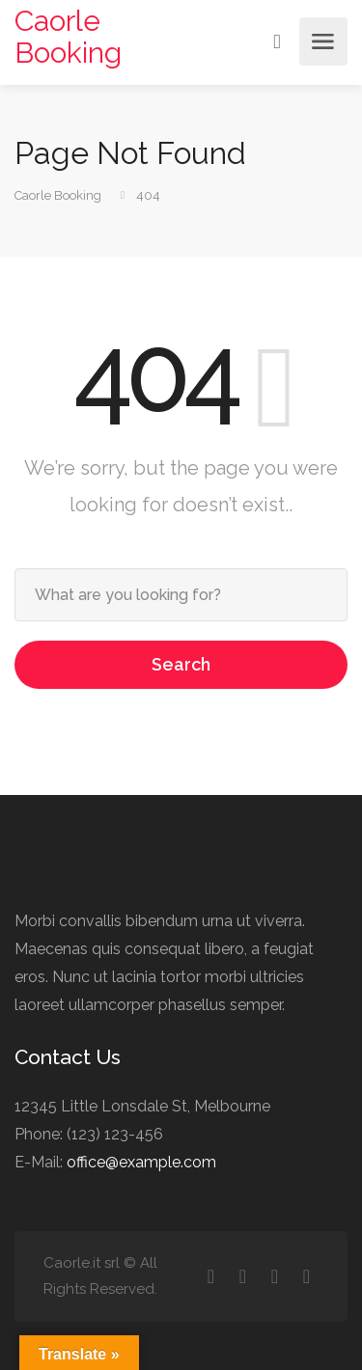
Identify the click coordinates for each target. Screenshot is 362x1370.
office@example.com (141, 1162)
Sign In (278, 40)
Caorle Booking (68, 36)
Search (181, 664)
